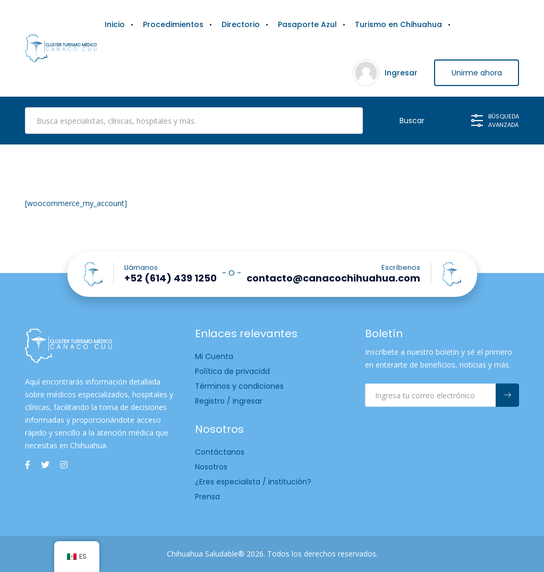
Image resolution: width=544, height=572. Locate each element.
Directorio (241, 24)
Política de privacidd (232, 371)
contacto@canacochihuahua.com (333, 278)
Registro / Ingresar (228, 401)
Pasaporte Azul (307, 24)
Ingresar (401, 72)
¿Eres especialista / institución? (253, 481)
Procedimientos (173, 24)
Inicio (115, 24)
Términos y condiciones (239, 386)
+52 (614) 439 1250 (170, 278)
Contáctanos (219, 452)
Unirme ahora (477, 72)
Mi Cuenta (214, 356)
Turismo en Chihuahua (398, 24)
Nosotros (211, 467)
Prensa (207, 496)
